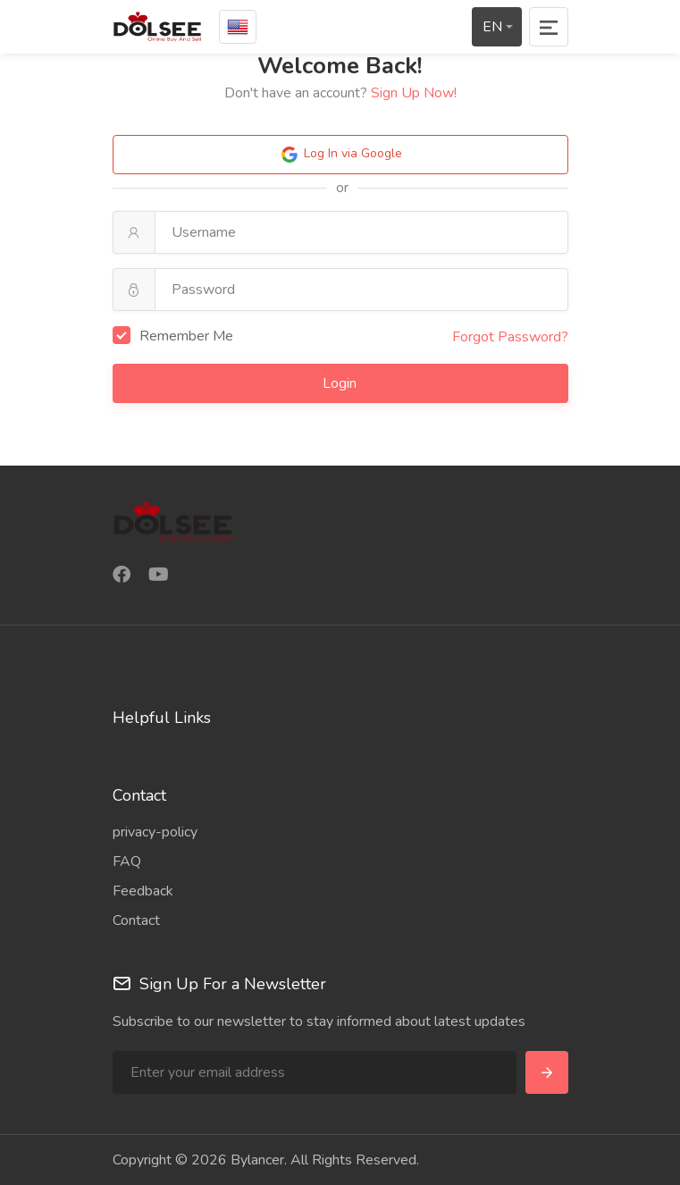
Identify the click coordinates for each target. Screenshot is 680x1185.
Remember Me (173, 336)
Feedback (143, 891)
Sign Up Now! (414, 93)
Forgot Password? (510, 337)
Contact (136, 920)
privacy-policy (155, 832)
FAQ (127, 861)
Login (341, 383)
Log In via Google (340, 154)
